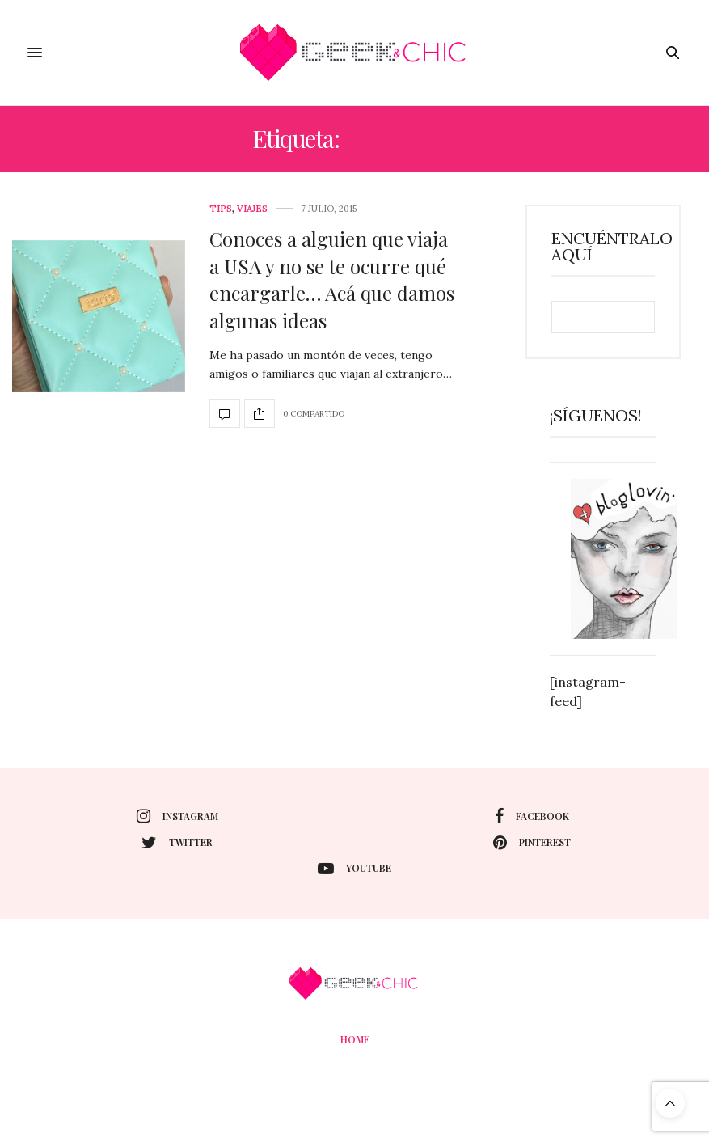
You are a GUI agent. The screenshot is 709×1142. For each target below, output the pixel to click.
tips (220, 209)
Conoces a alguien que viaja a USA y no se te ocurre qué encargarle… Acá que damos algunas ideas (331, 279)
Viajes (252, 209)
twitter (177, 843)
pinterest (532, 843)
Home (354, 1039)
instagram (177, 816)
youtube (354, 869)
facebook (532, 816)
